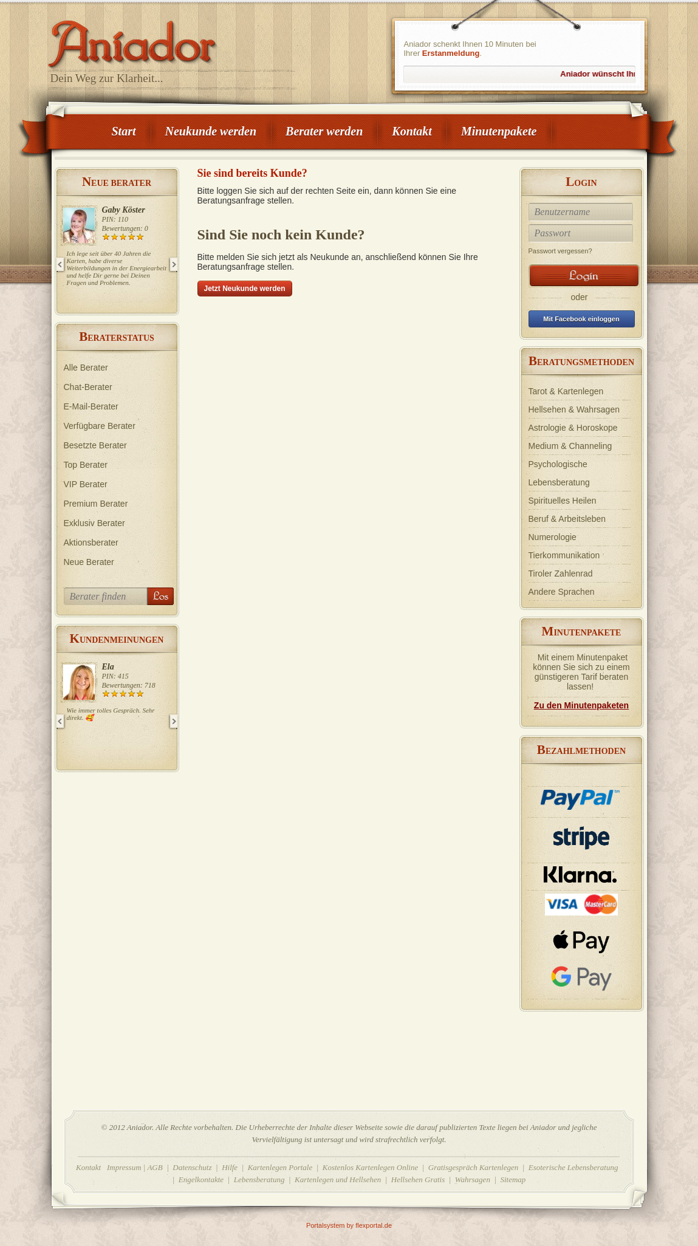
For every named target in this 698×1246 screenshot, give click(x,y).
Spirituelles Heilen (563, 500)
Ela (108, 666)
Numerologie (553, 537)
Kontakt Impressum (109, 1167)
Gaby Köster (123, 209)
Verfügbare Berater (99, 426)
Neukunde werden (211, 131)
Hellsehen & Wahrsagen (574, 409)
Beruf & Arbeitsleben (567, 519)
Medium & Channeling (570, 446)
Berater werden (324, 131)
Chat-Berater (88, 387)
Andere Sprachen (562, 592)
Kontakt (412, 131)
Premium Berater (96, 503)
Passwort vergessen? (560, 251)
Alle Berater (86, 367)
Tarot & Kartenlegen (566, 391)
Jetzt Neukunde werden (245, 288)
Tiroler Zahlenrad (561, 573)
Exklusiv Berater (94, 523)
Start (124, 131)
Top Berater (86, 465)
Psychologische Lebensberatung (559, 473)
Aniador (173, 39)
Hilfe (230, 1167)
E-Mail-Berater (91, 406)
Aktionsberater (91, 542)
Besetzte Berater (95, 445)
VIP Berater (86, 484)
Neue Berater (89, 562)
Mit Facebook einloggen (581, 319)
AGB (154, 1167)
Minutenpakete (498, 131)
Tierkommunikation (564, 555)
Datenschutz (192, 1167)
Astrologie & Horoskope (573, 428)
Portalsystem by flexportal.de (349, 1225)
